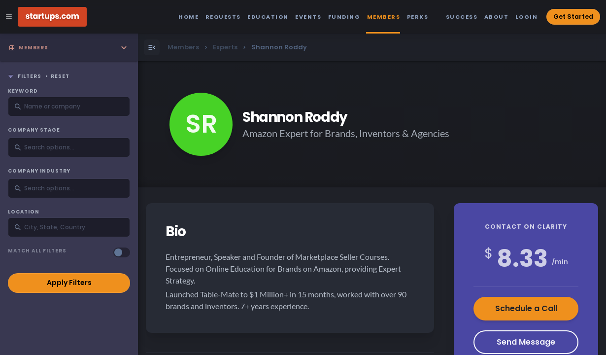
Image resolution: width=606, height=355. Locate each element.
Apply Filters (69, 282)
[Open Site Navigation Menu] (9, 17)
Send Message (526, 342)
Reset (60, 76)
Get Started (573, 16)
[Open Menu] (152, 47)
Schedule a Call (526, 308)
